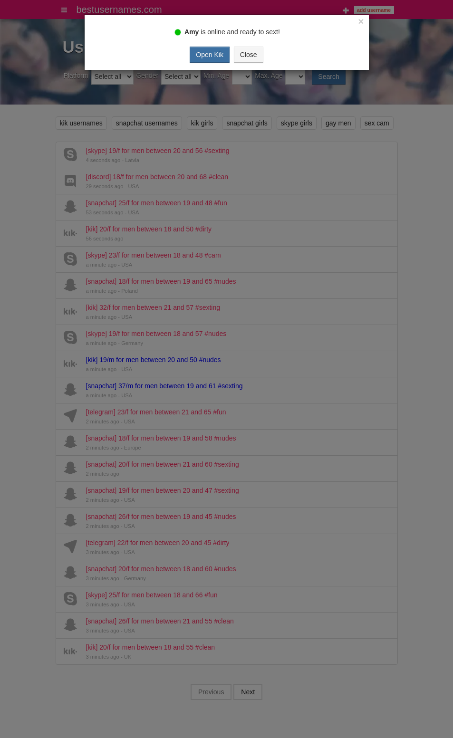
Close (248, 54)
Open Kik (209, 54)
